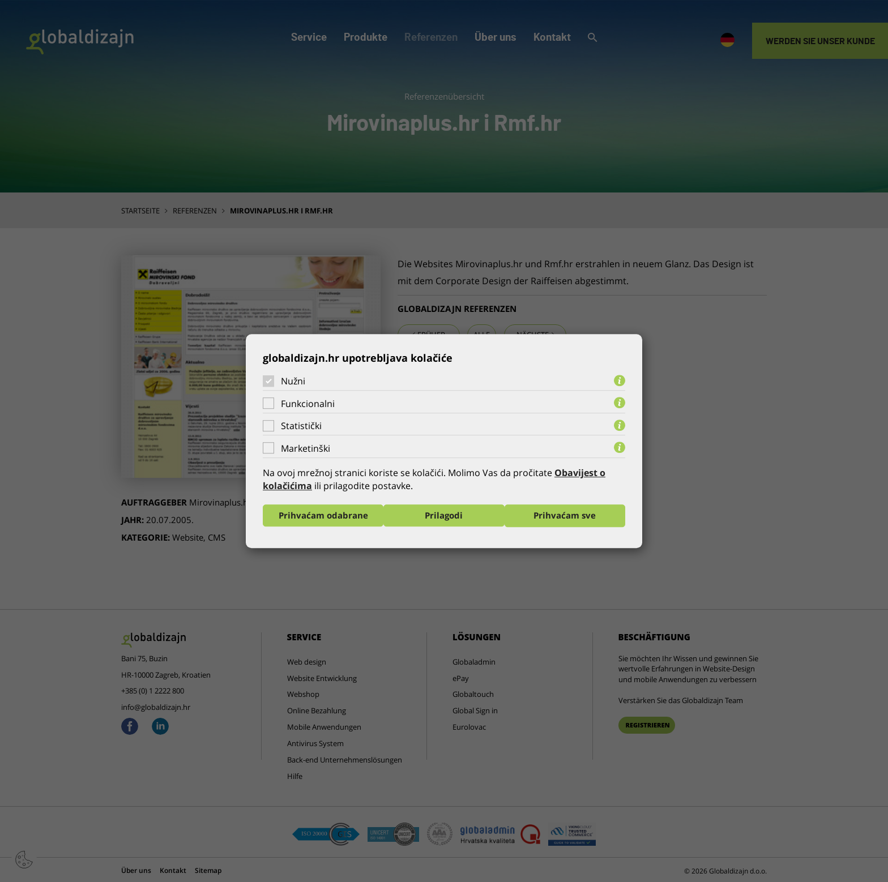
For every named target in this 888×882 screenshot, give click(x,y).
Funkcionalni (308, 403)
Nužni (293, 381)
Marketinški (305, 448)
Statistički (301, 425)
